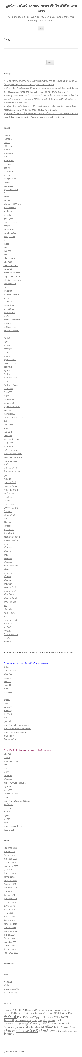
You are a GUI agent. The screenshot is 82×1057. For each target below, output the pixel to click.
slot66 (6, 768)
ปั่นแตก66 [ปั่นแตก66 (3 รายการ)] (9, 1027)
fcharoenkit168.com (12, 204)
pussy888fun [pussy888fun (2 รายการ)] (21, 1020)
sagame (7, 395)
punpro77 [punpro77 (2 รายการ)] (52, 1017)
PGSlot (7, 352)
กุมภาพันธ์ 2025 (10, 898)
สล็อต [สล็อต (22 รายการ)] (28, 1027)
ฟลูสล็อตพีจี (9, 529)
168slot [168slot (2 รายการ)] (7, 1010)
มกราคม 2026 (10, 862)
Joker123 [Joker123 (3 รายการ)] (43, 1013)
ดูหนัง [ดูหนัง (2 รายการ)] (21, 1023)
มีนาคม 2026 (9, 855)
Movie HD (8, 301)
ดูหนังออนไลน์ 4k (11, 489)
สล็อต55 (7, 551)
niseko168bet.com (12, 319)
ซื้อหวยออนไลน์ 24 (12, 471)
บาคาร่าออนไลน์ (11, 507)
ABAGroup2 (9, 160)
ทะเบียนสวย (9, 493)
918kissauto (9, 153)
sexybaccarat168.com (13, 417)
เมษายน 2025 (9, 891)
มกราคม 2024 (10, 945)
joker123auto (9, 258)
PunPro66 (8, 374)
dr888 (6, 196)
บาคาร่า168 (9, 504)
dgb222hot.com (11, 189)
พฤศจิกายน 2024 (11, 909)
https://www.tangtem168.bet (17, 801)
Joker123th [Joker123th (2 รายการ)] (54, 1013)
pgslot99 (7, 786)
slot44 (6, 772)
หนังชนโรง (8, 609)
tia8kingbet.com (11, 450)
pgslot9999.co (10, 363)
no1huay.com (10, 327)
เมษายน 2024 (9, 934)
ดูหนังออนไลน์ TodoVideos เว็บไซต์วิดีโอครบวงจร (41, 8)
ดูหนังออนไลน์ (10, 482)
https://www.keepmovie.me (16, 725)
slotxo (6, 797)
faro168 (7, 200)
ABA (5, 157)
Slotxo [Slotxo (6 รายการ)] (60, 1020)
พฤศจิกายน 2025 (11, 866)
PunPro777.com (11, 384)
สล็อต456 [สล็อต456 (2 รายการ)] (64, 1027)
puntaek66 (8, 388)
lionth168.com (10, 283)
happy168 (8, 225)
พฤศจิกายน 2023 (11, 952)
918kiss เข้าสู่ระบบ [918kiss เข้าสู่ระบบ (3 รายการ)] (43, 1010)
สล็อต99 (7, 576)
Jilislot (6, 243)
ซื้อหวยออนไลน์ (10, 739)
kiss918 (7, 819)
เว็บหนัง (7, 638)
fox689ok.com (10, 207)
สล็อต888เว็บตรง (11, 565)
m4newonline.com (12, 294)
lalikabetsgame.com (12, 280)
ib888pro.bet (9, 236)
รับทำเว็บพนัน (9, 533)
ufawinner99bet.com (13, 453)
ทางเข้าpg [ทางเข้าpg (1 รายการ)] (36, 1023)
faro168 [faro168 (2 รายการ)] (65, 1010)
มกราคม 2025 (10, 902)
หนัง (5, 605)
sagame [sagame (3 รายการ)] (32, 1020)
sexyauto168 (9, 413)
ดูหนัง (6, 475)
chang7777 (8, 186)
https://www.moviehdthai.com (17, 728)
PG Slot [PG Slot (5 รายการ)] (22, 1017)
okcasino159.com (11, 330)
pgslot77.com (10, 359)
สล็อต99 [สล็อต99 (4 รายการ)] (39, 1027)
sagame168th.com (12, 406)
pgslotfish (8, 366)
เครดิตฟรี (7, 627)
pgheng (7, 345)
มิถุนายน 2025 (10, 884)
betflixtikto (9, 171)
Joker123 (7, 254)
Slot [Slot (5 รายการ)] (45, 1020)
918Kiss (7, 149)
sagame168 (9, 399)
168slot (7, 135)
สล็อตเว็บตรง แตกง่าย (13, 761)
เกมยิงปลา (8, 623)
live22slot (8, 290)
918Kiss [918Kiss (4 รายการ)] (28, 1010)
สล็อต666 (8, 558)
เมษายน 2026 (9, 851)
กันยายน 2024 (10, 916)
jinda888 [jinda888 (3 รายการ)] (33, 1013)
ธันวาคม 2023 (10, 949)
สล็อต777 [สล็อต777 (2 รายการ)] (73, 1027)
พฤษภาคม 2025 (10, 887)
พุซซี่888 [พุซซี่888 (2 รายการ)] (18, 1027)
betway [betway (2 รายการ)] (57, 1010)
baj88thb (8, 167)
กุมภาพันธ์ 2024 (10, 942)
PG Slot (7, 337)
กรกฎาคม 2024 (10, 924)
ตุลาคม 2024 (9, 913)
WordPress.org (10, 992)
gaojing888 (8, 218)
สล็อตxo (7, 580)
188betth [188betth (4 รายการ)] (17, 1010)
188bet (7, 142)
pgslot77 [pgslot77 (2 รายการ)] (31, 1017)
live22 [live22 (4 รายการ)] (64, 1013)
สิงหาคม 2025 (9, 877)
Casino (7, 182)
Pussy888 (8, 392)
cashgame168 (10, 178)
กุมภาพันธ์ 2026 (10, 858)
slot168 (7, 757)
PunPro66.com (10, 377)
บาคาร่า (7, 500)
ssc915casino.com (12, 439)
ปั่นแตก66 (8, 511)
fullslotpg (8, 211)
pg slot (7, 699)
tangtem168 (9, 442)
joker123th (8, 261)
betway (7, 175)
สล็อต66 (7, 555)
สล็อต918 (8, 569)
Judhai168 (8, 269)
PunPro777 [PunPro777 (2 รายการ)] (62, 1017)
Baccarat (7, 164)
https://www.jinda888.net (15, 782)
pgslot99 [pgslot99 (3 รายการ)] (41, 1017)
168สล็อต (8, 138)
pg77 (6, 341)
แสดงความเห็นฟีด (11, 989)
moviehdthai (9, 312)
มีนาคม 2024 (9, 938)
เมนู (41, 28)
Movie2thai (9, 309)
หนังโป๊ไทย (8, 804)
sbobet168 (8, 410)
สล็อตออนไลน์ (10, 587)
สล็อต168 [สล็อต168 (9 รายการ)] (52, 1027)
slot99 (6, 764)
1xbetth (7, 808)
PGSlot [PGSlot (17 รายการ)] (10, 1016)
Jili (4, 240)
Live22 (6, 287)
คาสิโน (7, 464)
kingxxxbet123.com (12, 276)
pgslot (6, 822)
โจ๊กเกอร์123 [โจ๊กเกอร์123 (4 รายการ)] (11, 1034)
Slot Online (8, 424)
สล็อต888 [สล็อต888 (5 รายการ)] (10, 1031)
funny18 (7, 214)
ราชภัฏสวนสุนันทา (12, 536)
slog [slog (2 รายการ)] (40, 1020)
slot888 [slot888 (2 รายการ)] (51, 1020)
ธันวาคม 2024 (10, 905)
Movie (6, 298)
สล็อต (6, 544)
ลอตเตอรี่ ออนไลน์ (11, 540)
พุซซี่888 (7, 526)
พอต (5, 518)
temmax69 (8, 446)
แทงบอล (7, 641)
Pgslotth (7, 370)
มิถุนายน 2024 (10, 927)
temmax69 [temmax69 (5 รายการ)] (11, 1023)
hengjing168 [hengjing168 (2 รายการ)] (21, 1013)
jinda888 (7, 251)
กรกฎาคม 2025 (10, 880)
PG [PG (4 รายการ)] (70, 1013)
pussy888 (8, 688)
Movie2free (9, 305)
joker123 (7, 681)
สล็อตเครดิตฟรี (10, 591)
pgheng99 (8, 348)
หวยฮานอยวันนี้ (10, 620)
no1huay (8, 323)
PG (5, 334)
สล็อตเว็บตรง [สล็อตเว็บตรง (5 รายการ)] (47, 1031)
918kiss (7, 667)
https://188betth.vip (13, 826)
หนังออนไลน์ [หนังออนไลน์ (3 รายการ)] (62, 1031)
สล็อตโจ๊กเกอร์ (10, 602)
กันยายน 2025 (10, 873)
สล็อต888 (8, 562)
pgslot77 (7, 356)
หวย (5, 616)
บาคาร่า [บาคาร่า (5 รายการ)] (46, 1023)
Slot (5, 421)
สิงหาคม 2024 (9, 920)
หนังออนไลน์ (9, 612)
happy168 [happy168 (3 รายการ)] (9, 1013)
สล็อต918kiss (9, 573)
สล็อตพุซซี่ (8, 583)
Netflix (7, 316)
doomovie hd (10, 829)
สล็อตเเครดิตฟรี (10, 598)
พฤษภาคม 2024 (10, 931)
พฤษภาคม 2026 (10, 848)
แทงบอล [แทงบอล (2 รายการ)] (73, 1031)
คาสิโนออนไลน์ (10, 468)
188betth (8, 146)
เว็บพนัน (7, 630)
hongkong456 (10, 233)
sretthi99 (8, 435)
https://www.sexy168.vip (15, 732)
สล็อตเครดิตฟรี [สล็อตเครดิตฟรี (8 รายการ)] (27, 1030)
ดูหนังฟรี (7, 479)
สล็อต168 (8, 547)
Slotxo (6, 428)
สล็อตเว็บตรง (9, 594)
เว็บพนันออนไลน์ (11, 634)
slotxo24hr (8, 432)
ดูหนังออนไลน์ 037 (11, 486)
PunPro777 (9, 381)
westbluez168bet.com (13, 457)
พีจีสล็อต (7, 522)
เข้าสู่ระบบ (8, 981)
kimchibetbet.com (12, 272)
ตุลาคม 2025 (9, 869)
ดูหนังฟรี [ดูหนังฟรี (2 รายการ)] (28, 1023)
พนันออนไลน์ (9, 515)
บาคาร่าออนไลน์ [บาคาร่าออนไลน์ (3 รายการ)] (60, 1023)
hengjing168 (9, 229)
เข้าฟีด (6, 985)
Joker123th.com (11, 265)
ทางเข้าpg (8, 497)
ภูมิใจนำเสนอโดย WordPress (15, 1051)
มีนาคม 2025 (9, 895)
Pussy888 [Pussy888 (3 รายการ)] (9, 1020)
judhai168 (8, 775)
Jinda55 (7, 247)
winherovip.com (11, 460)
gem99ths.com (10, 222)
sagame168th (10, 403)
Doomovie (8, 193)
